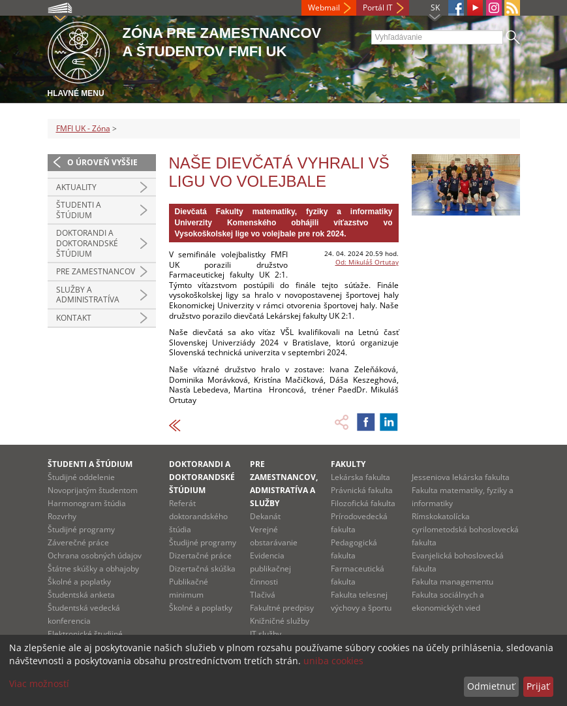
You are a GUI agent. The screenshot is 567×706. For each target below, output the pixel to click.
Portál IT (378, 7)
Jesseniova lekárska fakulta (461, 477)
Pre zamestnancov (95, 271)
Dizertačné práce (200, 555)
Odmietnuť (491, 686)
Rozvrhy (62, 516)
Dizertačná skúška (202, 568)
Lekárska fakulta (360, 477)
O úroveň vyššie (102, 162)
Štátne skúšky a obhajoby (93, 568)
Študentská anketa (81, 594)
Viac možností (39, 683)
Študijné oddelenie (81, 477)
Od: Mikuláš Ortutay (367, 261)
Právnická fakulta (362, 490)
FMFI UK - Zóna (83, 128)
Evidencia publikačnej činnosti (270, 568)
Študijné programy (81, 529)
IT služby (265, 633)
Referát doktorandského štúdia (198, 516)
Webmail (324, 7)
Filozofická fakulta (363, 503)
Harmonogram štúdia (87, 503)
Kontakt (73, 317)
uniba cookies (333, 660)
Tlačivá (262, 594)
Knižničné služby (279, 620)
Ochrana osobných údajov (95, 555)
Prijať (538, 686)
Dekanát (265, 516)
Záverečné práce (78, 542)
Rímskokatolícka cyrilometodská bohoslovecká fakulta (465, 529)
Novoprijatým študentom (93, 490)
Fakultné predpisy (282, 607)
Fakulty (348, 464)
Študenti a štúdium (78, 210)
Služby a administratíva (87, 295)
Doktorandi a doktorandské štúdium (87, 243)
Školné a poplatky (79, 581)
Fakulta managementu (452, 581)
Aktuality (76, 187)
